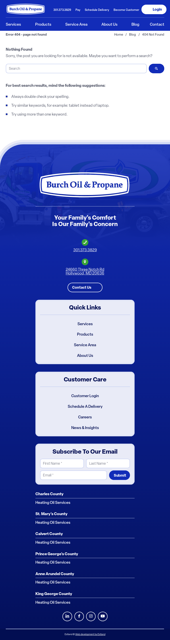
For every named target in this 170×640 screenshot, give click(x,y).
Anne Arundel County (54, 574)
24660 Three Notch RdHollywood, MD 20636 (85, 271)
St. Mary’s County (51, 514)
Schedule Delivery (97, 10)
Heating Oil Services (52, 503)
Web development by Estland (90, 634)
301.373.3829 (62, 10)
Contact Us (81, 287)
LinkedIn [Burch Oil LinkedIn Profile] (67, 616)
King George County (53, 594)
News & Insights (85, 428)
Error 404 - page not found (26, 34)
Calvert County (49, 534)
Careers (85, 417)
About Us (85, 356)
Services (85, 324)
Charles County (49, 494)
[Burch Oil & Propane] (26, 9)
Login (157, 9)
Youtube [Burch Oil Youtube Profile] (102, 616)
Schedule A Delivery (85, 406)
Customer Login (85, 396)
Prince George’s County (56, 554)
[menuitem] (62, 9)
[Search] (76, 68)
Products (85, 334)
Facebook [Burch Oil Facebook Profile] (79, 616)
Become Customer (126, 10)
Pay (77, 10)
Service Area (85, 345)
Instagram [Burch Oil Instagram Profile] (91, 616)
